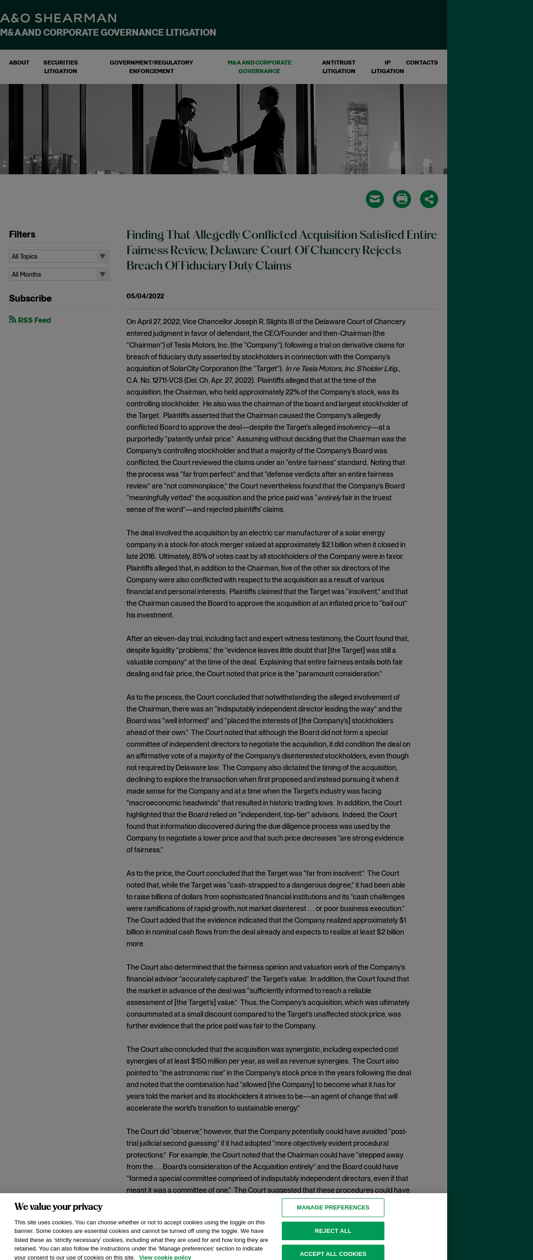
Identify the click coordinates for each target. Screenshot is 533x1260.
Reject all (333, 1235)
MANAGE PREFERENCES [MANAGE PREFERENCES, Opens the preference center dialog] (333, 1212)
